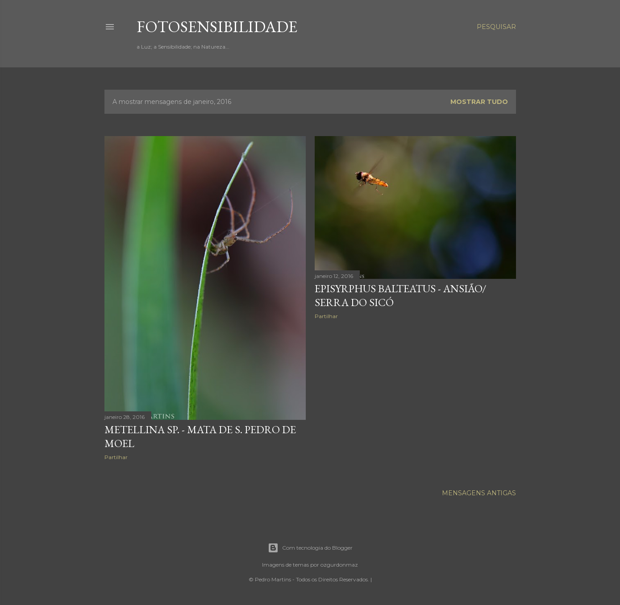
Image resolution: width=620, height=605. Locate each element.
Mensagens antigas (479, 493)
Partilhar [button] (116, 457)
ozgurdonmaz (339, 564)
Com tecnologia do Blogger (310, 548)
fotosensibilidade (217, 26)
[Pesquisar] (496, 26)
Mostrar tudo (479, 102)
